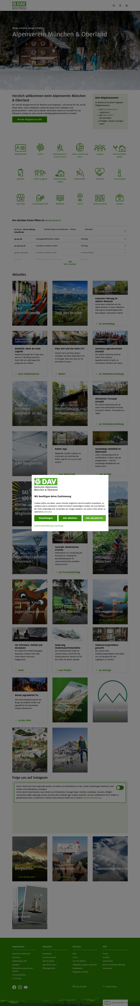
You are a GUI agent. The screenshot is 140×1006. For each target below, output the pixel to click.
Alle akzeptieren (94, 518)
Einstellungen (46, 518)
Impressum (59, 526)
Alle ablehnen (70, 518)
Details (48, 512)
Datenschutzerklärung (43, 526)
